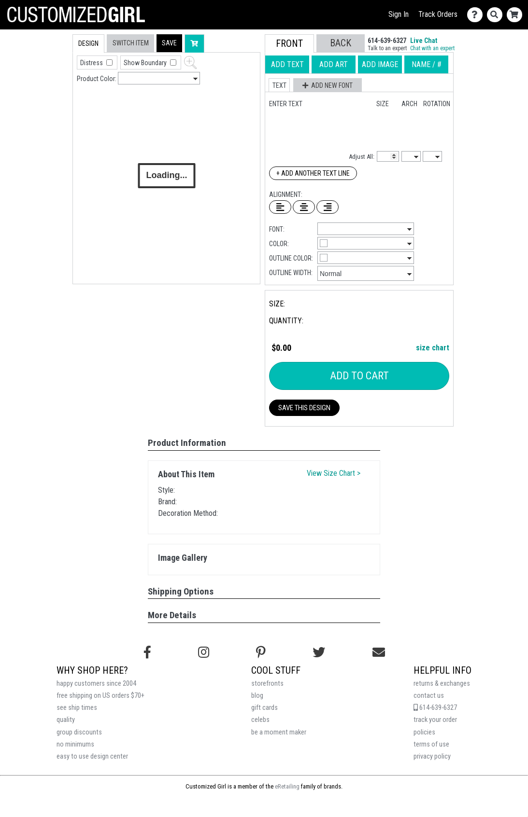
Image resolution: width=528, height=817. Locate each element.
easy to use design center (92, 756)
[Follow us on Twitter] (319, 652)
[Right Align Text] (327, 207)
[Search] (497, 14)
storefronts (267, 683)
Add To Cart (359, 376)
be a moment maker (278, 732)
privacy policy (432, 756)
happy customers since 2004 (96, 683)
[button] (169, 43)
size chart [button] (432, 347)
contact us (429, 696)
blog (257, 696)
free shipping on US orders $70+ (100, 696)
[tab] (52, 95)
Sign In (398, 14)
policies (424, 732)
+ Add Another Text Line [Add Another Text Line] (313, 173)
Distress (92, 63)
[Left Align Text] (280, 207)
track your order (435, 720)
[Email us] (378, 652)
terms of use (431, 744)
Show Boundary (146, 63)
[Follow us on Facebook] (147, 652)
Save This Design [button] (304, 407)
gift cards (264, 708)
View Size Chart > (333, 473)
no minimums (75, 744)
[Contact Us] (477, 14)
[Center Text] (304, 207)
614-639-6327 (435, 708)
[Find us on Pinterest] (261, 652)
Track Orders (437, 14)
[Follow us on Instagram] (203, 652)
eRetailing (287, 786)
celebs (260, 720)
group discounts (79, 732)
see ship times (77, 708)
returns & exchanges (442, 683)
